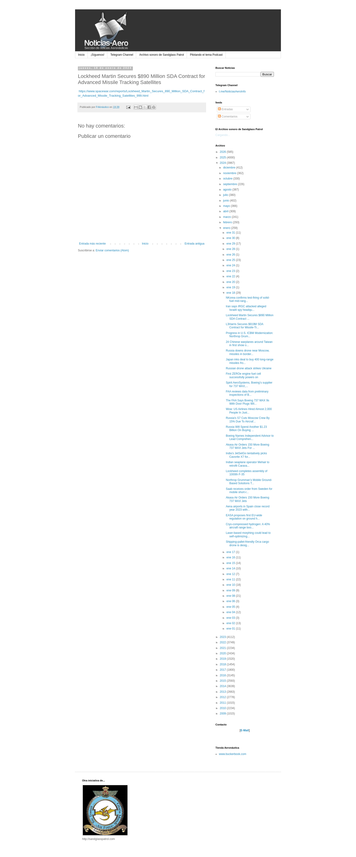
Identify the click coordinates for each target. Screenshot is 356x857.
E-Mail (244, 730)
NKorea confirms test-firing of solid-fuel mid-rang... (247, 299)
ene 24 (231, 265)
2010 (223, 708)
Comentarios (227, 116)
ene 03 (231, 617)
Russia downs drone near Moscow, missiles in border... (247, 352)
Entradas (225, 109)
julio (226, 195)
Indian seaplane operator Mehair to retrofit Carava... (247, 464)
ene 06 (231, 601)
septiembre (230, 184)
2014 (223, 686)
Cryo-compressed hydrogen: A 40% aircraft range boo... (248, 526)
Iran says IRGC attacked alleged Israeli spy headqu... (246, 308)
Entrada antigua (194, 243)
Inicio (81, 54)
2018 (223, 664)
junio (226, 200)
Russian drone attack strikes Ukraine (248, 368)
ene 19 (231, 287)
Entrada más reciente (92, 243)
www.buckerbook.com (232, 754)
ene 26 (231, 254)
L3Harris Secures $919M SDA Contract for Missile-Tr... (244, 325)
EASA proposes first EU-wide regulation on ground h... (244, 517)
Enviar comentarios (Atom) (112, 250)
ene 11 (231, 579)
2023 (223, 637)
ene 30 (231, 238)
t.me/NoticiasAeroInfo (232, 91)
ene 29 (231, 243)
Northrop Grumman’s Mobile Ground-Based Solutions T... (249, 481)
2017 (223, 669)
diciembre (229, 167)
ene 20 (231, 282)
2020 (223, 653)
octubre (228, 178)
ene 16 (231, 557)
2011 (223, 702)
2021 (223, 648)
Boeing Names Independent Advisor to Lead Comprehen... (250, 437)
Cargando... (222, 135)
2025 (223, 157)
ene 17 (231, 552)
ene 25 (231, 260)
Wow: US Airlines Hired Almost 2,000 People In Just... (249, 410)
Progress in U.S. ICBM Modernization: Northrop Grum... (249, 334)
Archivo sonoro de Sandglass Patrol (161, 54)
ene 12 (231, 574)
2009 (223, 713)
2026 (223, 152)
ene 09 (231, 590)
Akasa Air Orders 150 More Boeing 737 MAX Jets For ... (247, 446)
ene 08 (231, 595)
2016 (223, 675)
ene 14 (231, 568)
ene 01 (231, 628)
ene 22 (231, 276)
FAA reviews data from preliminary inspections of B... (247, 393)
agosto (227, 189)
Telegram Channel (121, 54)
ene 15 (231, 563)
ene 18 (231, 292)
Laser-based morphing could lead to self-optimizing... (248, 534)
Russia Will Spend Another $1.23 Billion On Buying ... (246, 428)
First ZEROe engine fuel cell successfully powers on (243, 375)
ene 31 (231, 232)
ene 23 (231, 271)
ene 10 (231, 584)
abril (226, 211)
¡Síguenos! (97, 54)
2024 (223, 163)
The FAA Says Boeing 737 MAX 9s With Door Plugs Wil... (247, 402)
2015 (223, 680)
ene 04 (231, 612)
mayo (227, 206)
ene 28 (231, 249)
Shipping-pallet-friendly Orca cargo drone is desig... (247, 543)
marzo (227, 217)
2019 (223, 658)
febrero (228, 222)
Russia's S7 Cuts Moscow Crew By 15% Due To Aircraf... (247, 419)
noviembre (230, 173)
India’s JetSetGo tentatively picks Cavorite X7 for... (246, 455)
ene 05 (231, 606)
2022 (223, 642)
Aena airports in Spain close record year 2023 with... (247, 508)
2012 (223, 697)
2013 (223, 691)
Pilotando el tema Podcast (206, 54)
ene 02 (231, 623)
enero (227, 228)
